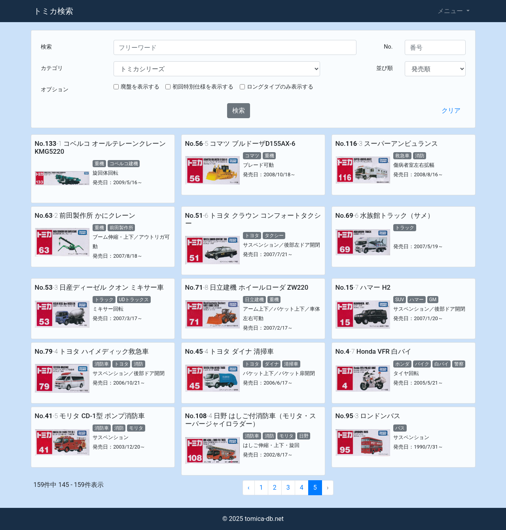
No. (388, 46)
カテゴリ (52, 68)
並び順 (384, 68)
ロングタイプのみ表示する (280, 86)
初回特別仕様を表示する (202, 86)
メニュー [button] (451, 11)
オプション (54, 89)
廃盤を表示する (140, 86)
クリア (451, 110)
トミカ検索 (53, 11)
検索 (46, 46)
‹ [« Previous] (249, 487)
